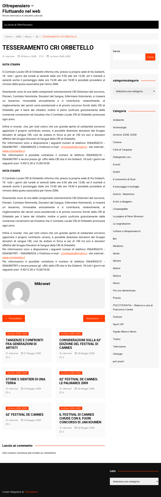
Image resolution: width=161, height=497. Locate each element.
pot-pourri (118, 361)
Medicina (118, 245)
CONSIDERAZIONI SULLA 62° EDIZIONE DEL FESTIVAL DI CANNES (80, 344)
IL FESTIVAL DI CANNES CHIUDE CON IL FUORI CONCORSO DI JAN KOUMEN (80, 418)
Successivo (92, 318)
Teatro (117, 339)
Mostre (117, 260)
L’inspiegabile (120, 208)
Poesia (117, 297)
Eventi (116, 164)
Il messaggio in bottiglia (126, 186)
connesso (22, 452)
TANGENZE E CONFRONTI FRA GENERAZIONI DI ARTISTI (24, 344)
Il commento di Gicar (124, 179)
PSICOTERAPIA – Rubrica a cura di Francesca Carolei (133, 307)
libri (115, 238)
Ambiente (118, 119)
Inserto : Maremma (123, 194)
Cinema (117, 142)
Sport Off (118, 324)
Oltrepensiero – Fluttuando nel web (21, 8)
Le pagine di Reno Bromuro (128, 216)
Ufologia (117, 353)
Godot (116, 171)
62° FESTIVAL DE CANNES (25, 414)
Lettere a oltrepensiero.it (127, 231)
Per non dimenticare (124, 290)
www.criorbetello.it (13, 151)
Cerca (116, 51)
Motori (116, 268)
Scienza (117, 316)
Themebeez (31, 491)
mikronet (10, 56)
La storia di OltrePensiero (18, 24)
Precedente (15, 318)
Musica (117, 275)
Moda (116, 253)
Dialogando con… (122, 157)
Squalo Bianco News (124, 331)
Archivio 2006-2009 (60, 56)
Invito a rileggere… (123, 201)
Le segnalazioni (122, 223)
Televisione (119, 346)
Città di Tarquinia (122, 149)
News (116, 283)
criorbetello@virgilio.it (74, 147)
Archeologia (119, 127)
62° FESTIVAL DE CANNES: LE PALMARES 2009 (78, 381)
